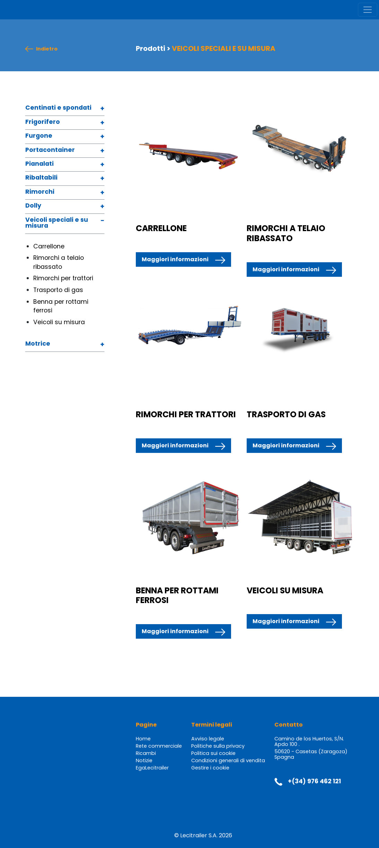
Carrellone (48, 246)
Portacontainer (50, 150)
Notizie (144, 760)
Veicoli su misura (59, 322)
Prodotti (150, 48)
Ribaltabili (41, 178)
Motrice (37, 344)
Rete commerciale (159, 745)
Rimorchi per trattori (63, 278)
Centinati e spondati (58, 108)
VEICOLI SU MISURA (285, 590)
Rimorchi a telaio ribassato (58, 262)
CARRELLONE (161, 228)
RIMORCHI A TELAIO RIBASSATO (286, 233)
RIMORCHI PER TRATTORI (186, 414)
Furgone (38, 136)
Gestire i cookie (210, 767)
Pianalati (39, 164)
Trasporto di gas (58, 290)
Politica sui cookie (213, 753)
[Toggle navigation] (367, 10)
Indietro (47, 49)
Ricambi (146, 753)
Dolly (33, 206)
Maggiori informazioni (175, 259)
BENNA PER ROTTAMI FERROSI (177, 595)
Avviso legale (207, 738)
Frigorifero (42, 122)
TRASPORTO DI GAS (286, 414)
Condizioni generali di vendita (228, 760)
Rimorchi (39, 192)
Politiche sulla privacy (218, 745)
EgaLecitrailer (152, 767)
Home (143, 738)
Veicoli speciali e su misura (56, 223)
